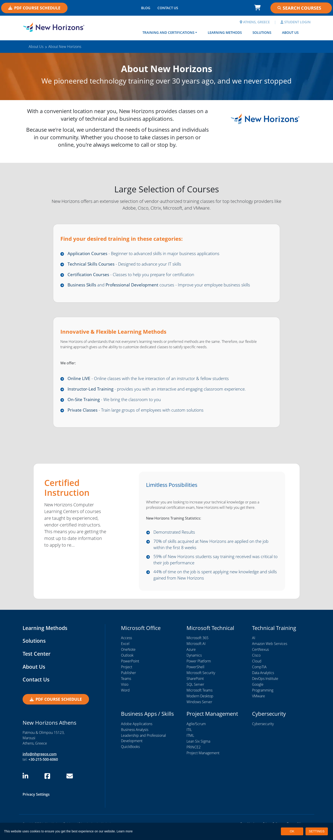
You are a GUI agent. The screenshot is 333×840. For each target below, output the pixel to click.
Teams (126, 685)
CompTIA (259, 674)
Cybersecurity (263, 730)
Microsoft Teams (199, 697)
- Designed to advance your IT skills (128, 265)
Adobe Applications (136, 730)
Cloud (256, 668)
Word (125, 697)
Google (257, 691)
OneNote (128, 656)
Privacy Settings (36, 801)
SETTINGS (317, 831)
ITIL (189, 736)
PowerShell (195, 674)
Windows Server (199, 709)
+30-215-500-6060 (43, 766)
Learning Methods (225, 32)
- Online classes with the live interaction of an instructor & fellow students (154, 381)
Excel (125, 650)
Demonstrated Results (176, 536)
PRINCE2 (194, 754)
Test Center (37, 660)
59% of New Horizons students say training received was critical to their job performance (209, 565)
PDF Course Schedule (34, 8)
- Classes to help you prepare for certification (135, 276)
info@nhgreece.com (40, 761)
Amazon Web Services (269, 650)
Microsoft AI (196, 650)
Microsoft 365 (197, 644)
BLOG (145, 8)
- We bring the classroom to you (117, 403)
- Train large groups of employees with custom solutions (140, 413)
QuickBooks (130, 753)
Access (126, 644)
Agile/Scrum (196, 730)
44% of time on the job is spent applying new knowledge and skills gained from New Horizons (214, 581)
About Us (290, 32)
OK (292, 831)
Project (126, 674)
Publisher (128, 679)
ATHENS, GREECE (255, 22)
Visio (124, 691)
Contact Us (37, 686)
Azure (191, 656)
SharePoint (195, 685)
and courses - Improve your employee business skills (164, 287)
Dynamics (194, 662)
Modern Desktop (200, 703)
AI (253, 644)
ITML (190, 742)
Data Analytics (263, 679)
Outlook (127, 662)
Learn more (125, 831)
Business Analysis (134, 736)
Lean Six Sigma (198, 748)
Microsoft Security (201, 679)
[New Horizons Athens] (54, 27)
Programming (262, 697)
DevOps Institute (265, 685)
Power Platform (199, 668)
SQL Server (195, 691)
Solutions (261, 32)
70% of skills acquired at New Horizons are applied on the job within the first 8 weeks (215, 548)
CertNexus (260, 656)
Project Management (203, 759)
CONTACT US (167, 8)
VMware (258, 703)
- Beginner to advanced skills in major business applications (149, 254)
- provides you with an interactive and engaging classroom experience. (163, 392)
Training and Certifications (168, 32)
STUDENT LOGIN (295, 22)
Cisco (256, 662)
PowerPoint (130, 668)
